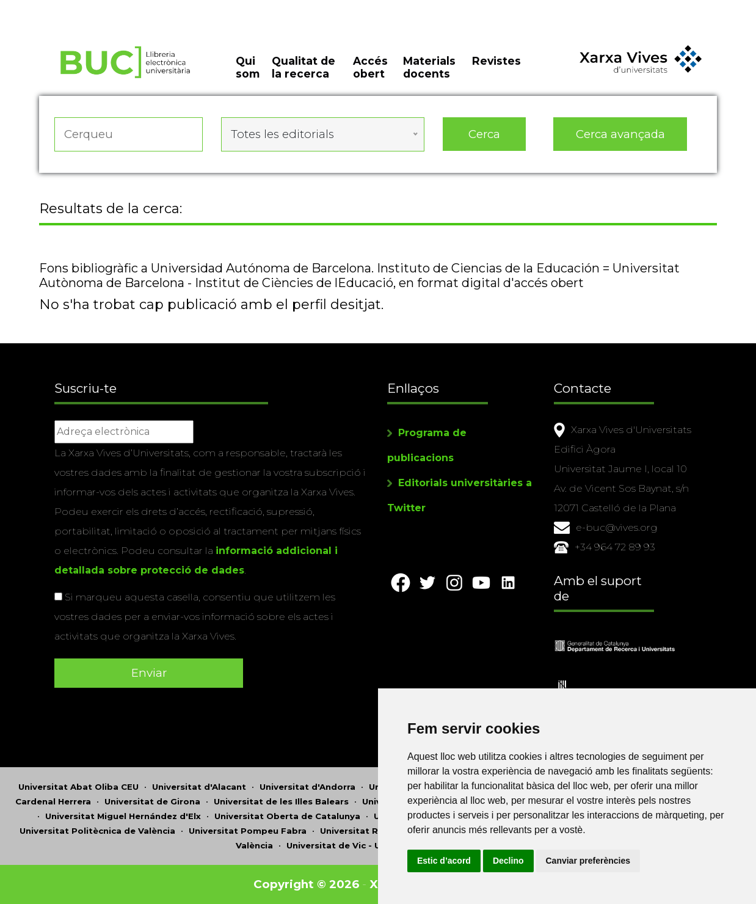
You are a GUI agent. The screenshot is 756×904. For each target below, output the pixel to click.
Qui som (248, 67)
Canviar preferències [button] (588, 861)
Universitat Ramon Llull (372, 831)
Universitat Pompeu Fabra (248, 831)
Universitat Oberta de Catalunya (287, 816)
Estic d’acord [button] (444, 861)
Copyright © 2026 (306, 884)
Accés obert (370, 67)
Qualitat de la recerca (303, 67)
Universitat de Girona (152, 801)
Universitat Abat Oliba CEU (78, 787)
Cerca (484, 134)
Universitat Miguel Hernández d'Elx (123, 816)
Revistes (496, 60)
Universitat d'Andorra (307, 787)
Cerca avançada (620, 134)
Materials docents (429, 67)
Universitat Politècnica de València (97, 831)
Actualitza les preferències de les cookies (111, 8)
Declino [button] (508, 861)
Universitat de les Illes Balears (281, 801)
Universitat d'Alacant (199, 787)
